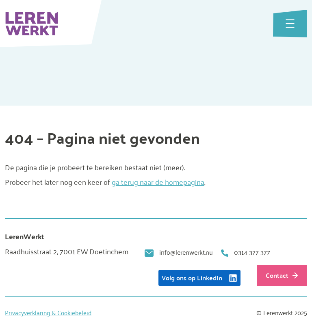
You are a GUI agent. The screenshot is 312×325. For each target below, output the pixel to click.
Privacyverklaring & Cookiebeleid (48, 312)
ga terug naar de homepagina (158, 181)
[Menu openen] (290, 23)
